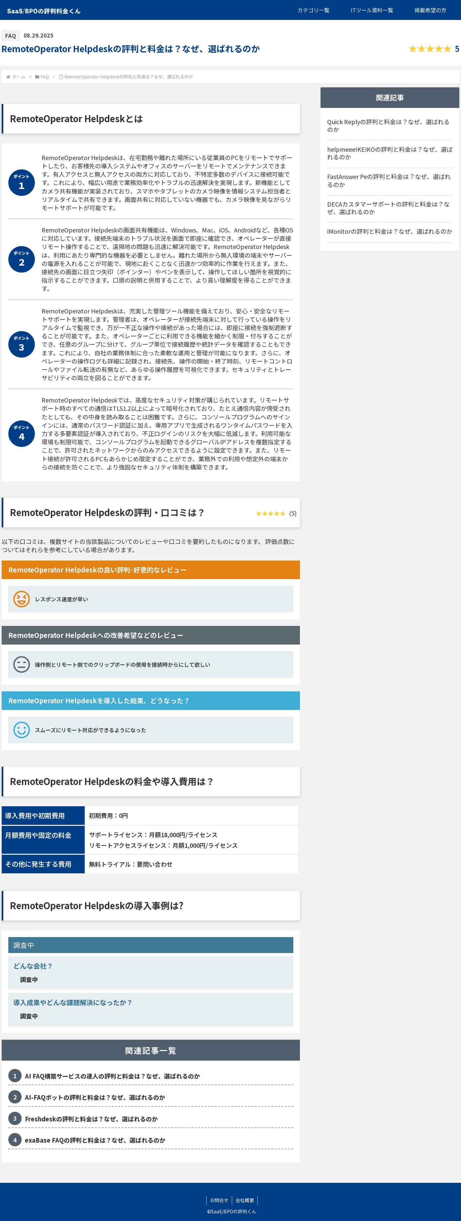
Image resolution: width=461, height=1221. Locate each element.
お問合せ (219, 1200)
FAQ (10, 36)
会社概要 (244, 1200)
